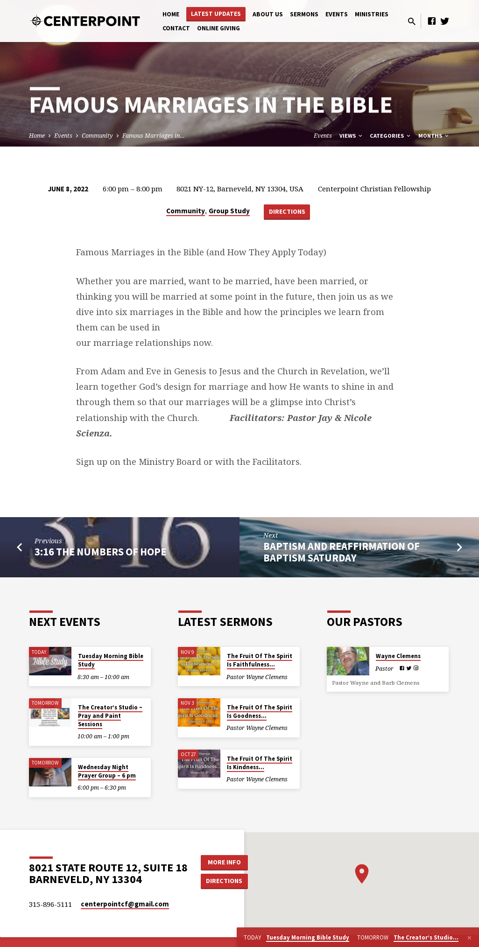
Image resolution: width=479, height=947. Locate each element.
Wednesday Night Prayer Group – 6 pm (107, 771)
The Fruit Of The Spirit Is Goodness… (259, 711)
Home (170, 14)
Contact (176, 28)
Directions (287, 211)
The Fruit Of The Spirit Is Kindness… (259, 763)
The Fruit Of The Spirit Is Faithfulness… (259, 660)
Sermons (304, 14)
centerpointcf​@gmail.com (125, 903)
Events (336, 14)
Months (434, 135)
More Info (224, 862)
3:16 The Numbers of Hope (100, 551)
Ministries (371, 14)
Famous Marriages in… (153, 136)
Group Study (229, 210)
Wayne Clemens (398, 656)
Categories (391, 135)
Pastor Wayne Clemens (257, 677)
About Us (268, 14)
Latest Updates (216, 14)
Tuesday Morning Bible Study (110, 660)
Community (97, 136)
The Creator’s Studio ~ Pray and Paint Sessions (110, 715)
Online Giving (218, 28)
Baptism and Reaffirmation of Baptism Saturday (341, 552)
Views (351, 135)
